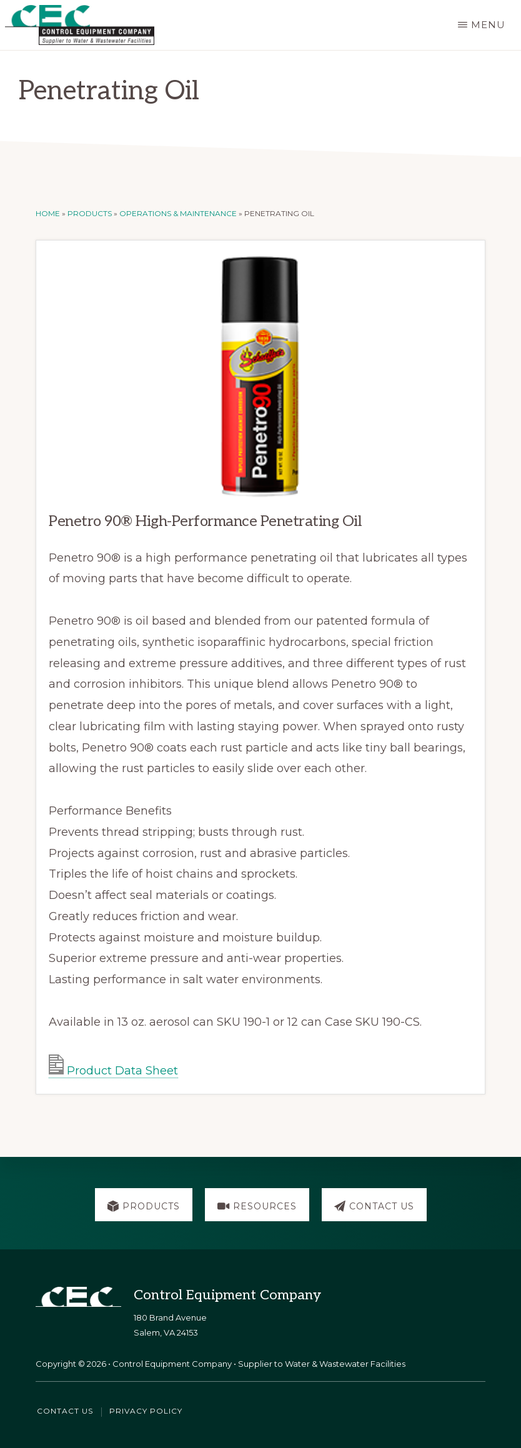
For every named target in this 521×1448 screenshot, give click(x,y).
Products (89, 213)
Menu (488, 25)
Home (48, 213)
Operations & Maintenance (178, 213)
